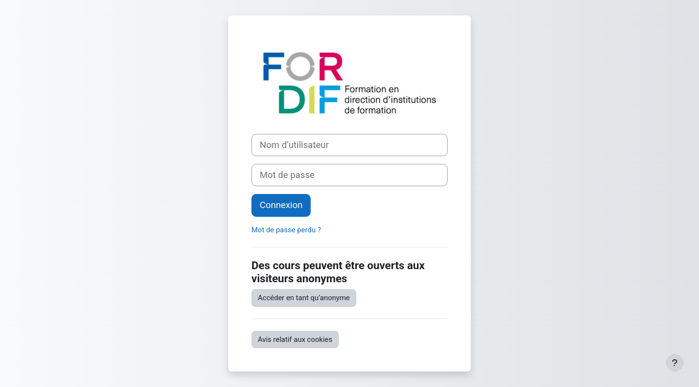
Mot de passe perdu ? (286, 230)
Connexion (281, 205)
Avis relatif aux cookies (295, 339)
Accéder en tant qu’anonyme (304, 297)
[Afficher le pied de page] (674, 362)
